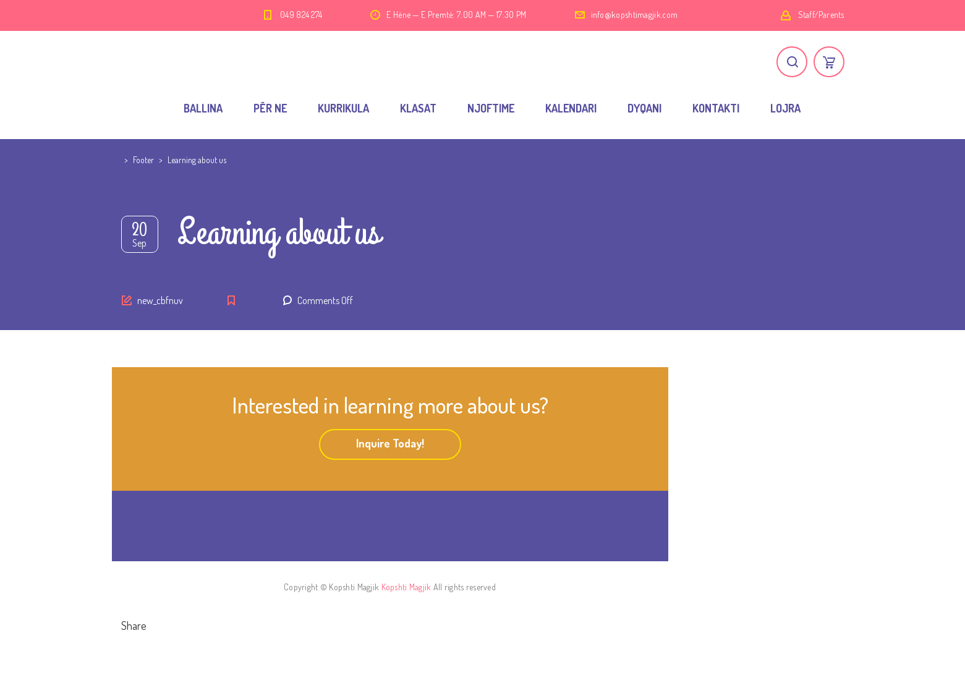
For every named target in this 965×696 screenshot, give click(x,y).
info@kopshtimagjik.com (634, 14)
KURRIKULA (343, 108)
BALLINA (203, 108)
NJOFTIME (490, 108)
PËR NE (270, 108)
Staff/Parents (821, 14)
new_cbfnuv (160, 300)
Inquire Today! (390, 443)
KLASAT (418, 108)
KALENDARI (571, 108)
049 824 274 (301, 14)
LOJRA (785, 108)
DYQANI (644, 108)
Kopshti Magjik (406, 587)
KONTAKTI (715, 108)
